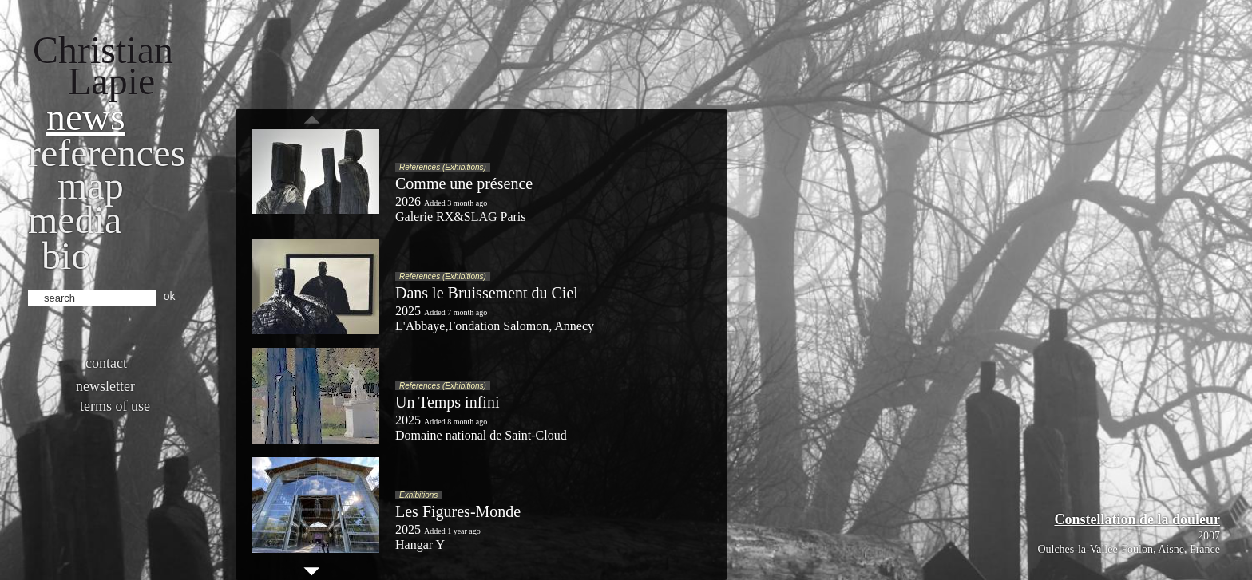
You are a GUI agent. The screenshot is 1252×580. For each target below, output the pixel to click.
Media (74, 220)
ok (170, 296)
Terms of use (115, 406)
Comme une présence (464, 183)
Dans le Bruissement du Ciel (486, 293)
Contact (106, 363)
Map (90, 185)
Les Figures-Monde (458, 511)
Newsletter (105, 386)
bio (66, 256)
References (106, 153)
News (85, 117)
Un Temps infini (447, 402)
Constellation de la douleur (1137, 519)
